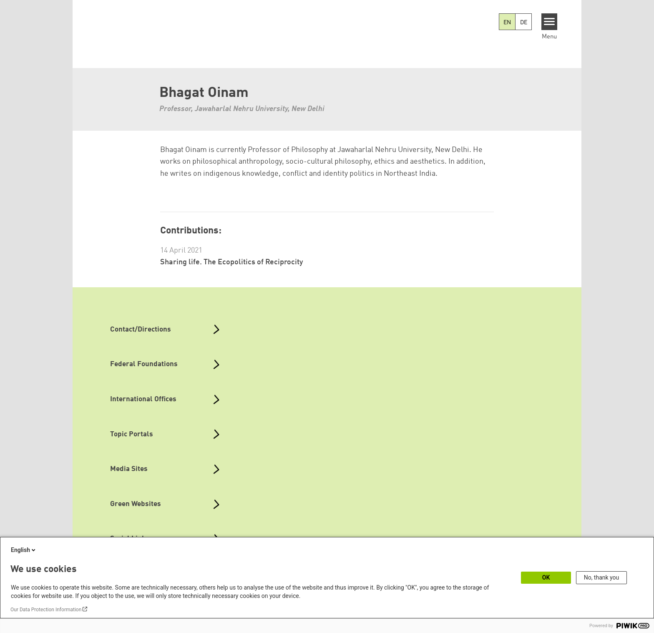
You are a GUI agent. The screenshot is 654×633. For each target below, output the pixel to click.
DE (523, 22)
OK (546, 577)
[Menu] (549, 21)
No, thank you (601, 577)
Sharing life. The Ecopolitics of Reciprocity (231, 262)
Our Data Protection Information (45, 610)
